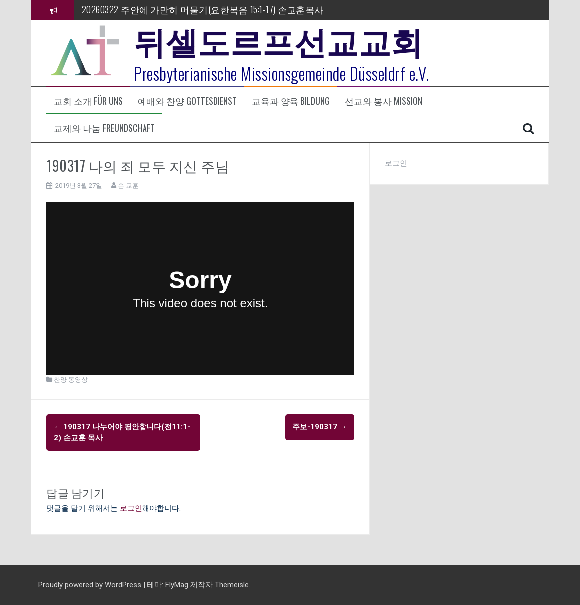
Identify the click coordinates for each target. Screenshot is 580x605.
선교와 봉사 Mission (383, 101)
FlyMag (176, 584)
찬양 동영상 (71, 379)
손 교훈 (128, 185)
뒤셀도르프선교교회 (278, 39)
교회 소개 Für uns (88, 101)
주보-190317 (319, 426)
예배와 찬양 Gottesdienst (187, 101)
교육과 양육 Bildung (291, 101)
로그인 (131, 508)
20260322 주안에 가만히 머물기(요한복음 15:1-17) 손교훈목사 (203, 9)
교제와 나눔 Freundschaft (104, 128)
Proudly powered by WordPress (90, 584)
